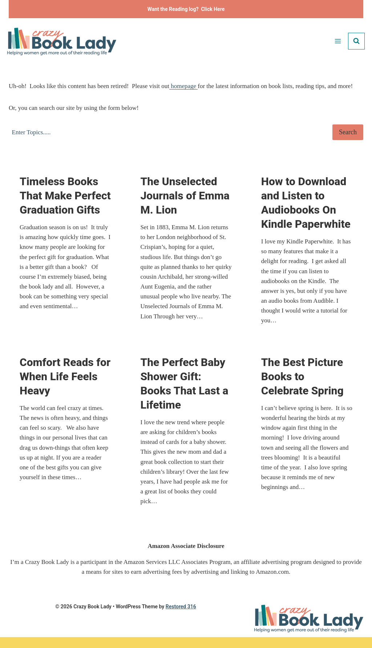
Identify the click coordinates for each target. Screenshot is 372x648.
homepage (183, 86)
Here (219, 9)
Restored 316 (181, 606)
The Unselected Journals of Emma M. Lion (184, 195)
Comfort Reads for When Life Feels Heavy (65, 376)
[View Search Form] (356, 41)
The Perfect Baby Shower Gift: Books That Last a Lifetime (184, 383)
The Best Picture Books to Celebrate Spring (302, 376)
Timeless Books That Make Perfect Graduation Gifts (65, 195)
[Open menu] (337, 41)
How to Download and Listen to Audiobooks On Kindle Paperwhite (306, 202)
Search (348, 132)
